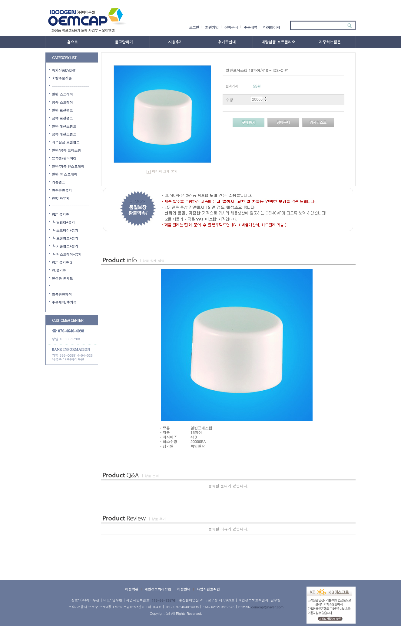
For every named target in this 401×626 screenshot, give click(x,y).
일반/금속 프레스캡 (66, 150)
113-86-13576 (163, 600)
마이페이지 (271, 27)
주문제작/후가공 (64, 302)
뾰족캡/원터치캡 (64, 158)
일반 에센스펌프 (64, 126)
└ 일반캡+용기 (63, 222)
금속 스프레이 (62, 102)
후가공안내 (227, 41)
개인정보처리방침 (157, 589)
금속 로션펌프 (62, 118)
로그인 (194, 27)
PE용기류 (59, 270)
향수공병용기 (62, 190)
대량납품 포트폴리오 (278, 41)
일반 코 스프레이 (64, 174)
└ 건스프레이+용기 (66, 254)
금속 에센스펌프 (64, 134)
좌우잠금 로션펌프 (66, 142)
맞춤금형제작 (62, 294)
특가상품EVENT (64, 70)
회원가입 (211, 27)
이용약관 (131, 589)
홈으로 (72, 41)
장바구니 (231, 27)
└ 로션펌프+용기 (65, 238)
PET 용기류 (60, 214)
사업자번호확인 (208, 589)
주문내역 (250, 27)
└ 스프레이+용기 (65, 230)
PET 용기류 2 (62, 262)
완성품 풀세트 (62, 278)
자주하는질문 (330, 41)
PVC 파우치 (60, 198)
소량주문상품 (62, 78)
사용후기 (175, 41)
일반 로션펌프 (62, 110)
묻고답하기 (124, 41)
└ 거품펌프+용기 (65, 246)
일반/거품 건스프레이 (68, 166)
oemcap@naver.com (267, 607)
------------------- (70, 86)
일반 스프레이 (62, 94)
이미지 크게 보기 (162, 171)
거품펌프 (58, 182)
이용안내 (184, 589)
